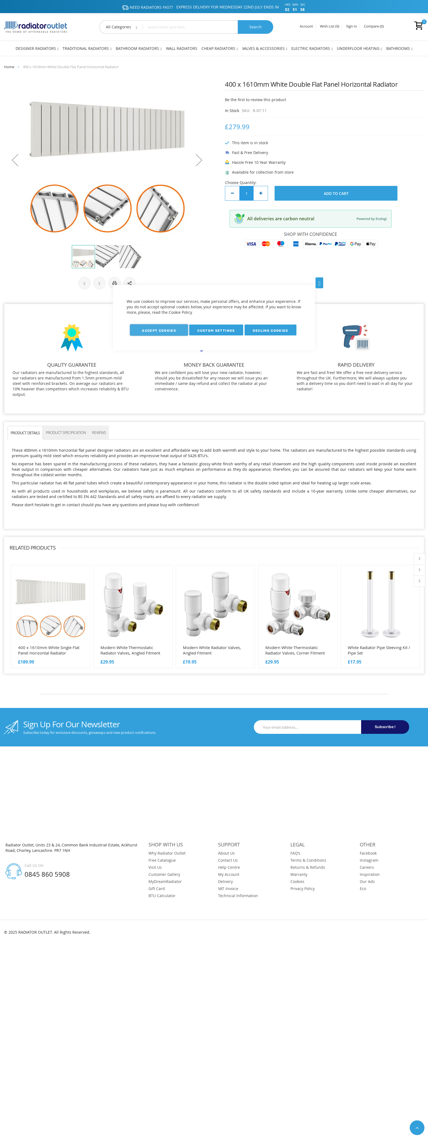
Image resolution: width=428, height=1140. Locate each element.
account (419, 559)
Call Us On (34, 865)
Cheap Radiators (218, 48)
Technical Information (238, 895)
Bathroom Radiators (137, 48)
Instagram (369, 860)
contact (419, 581)
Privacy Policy (302, 888)
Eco (363, 888)
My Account (228, 874)
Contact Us (228, 860)
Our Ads (367, 881)
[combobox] (186, 27)
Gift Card (156, 888)
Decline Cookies (270, 331)
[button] (15, 160)
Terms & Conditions (308, 860)
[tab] (25, 432)
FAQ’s (295, 853)
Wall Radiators (181, 48)
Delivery (225, 881)
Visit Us (155, 867)
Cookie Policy (180, 312)
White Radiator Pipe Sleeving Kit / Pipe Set (379, 650)
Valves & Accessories (263, 48)
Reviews (99, 432)
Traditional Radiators (86, 48)
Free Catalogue (162, 860)
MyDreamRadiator (165, 881)
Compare (374, 26)
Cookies (297, 881)
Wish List (329, 26)
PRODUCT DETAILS (25, 432)
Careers (367, 867)
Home (9, 66)
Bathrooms (398, 48)
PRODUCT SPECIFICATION (66, 432)
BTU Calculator (162, 895)
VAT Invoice (228, 888)
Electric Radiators (310, 48)
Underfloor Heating (358, 48)
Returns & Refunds (307, 867)
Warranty (298, 874)
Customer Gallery (164, 874)
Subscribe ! (385, 727)
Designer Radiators (36, 48)
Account (306, 26)
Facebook (368, 853)
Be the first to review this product (255, 99)
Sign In (351, 26)
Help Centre (229, 867)
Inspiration (370, 874)
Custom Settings (216, 331)
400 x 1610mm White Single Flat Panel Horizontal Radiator (48, 650)
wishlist (419, 570)
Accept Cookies (159, 331)
